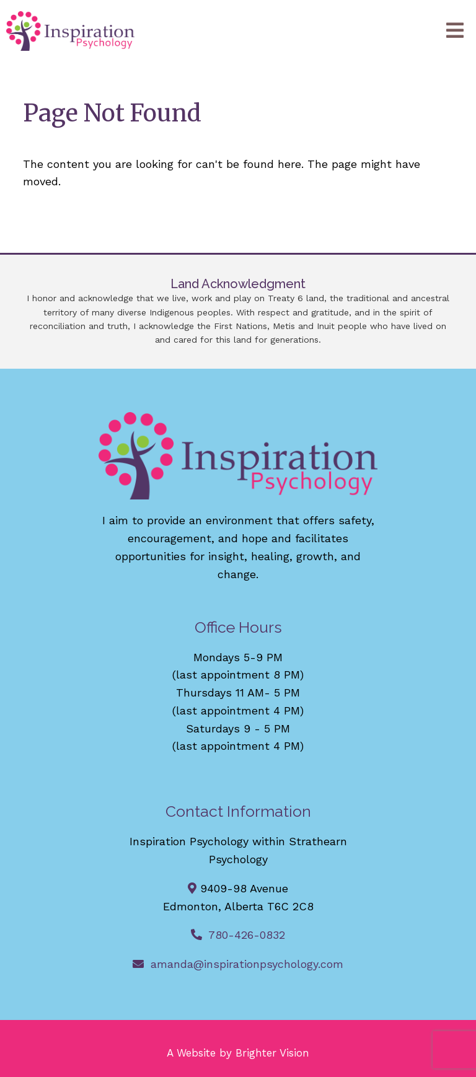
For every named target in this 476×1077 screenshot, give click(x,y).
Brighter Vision (272, 1053)
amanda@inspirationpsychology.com (247, 963)
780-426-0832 (246, 934)
